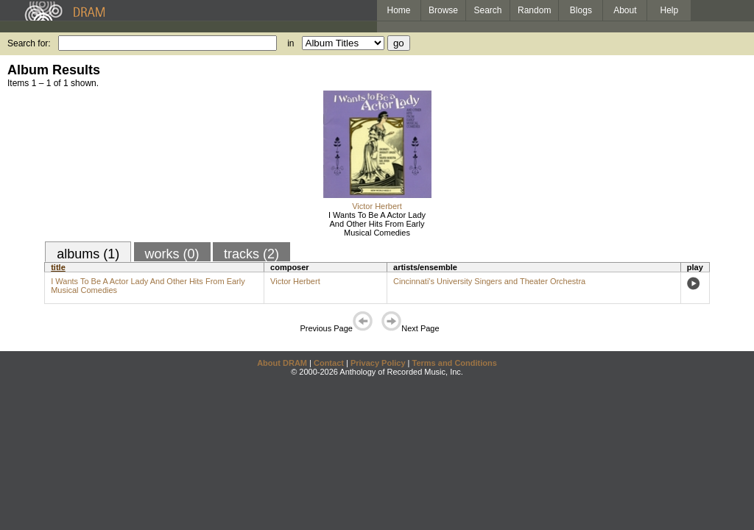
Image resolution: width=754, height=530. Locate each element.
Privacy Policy (378, 362)
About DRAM (282, 362)
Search (488, 10)
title (58, 267)
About (624, 10)
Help (669, 10)
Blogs (581, 10)
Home (398, 10)
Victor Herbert (377, 206)
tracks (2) (251, 254)
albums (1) (88, 254)
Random (534, 10)
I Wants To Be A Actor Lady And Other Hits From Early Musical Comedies (377, 224)
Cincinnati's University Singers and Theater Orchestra (489, 281)
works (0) (172, 254)
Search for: (29, 43)
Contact (329, 362)
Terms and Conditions (454, 362)
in (290, 43)
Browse (443, 10)
